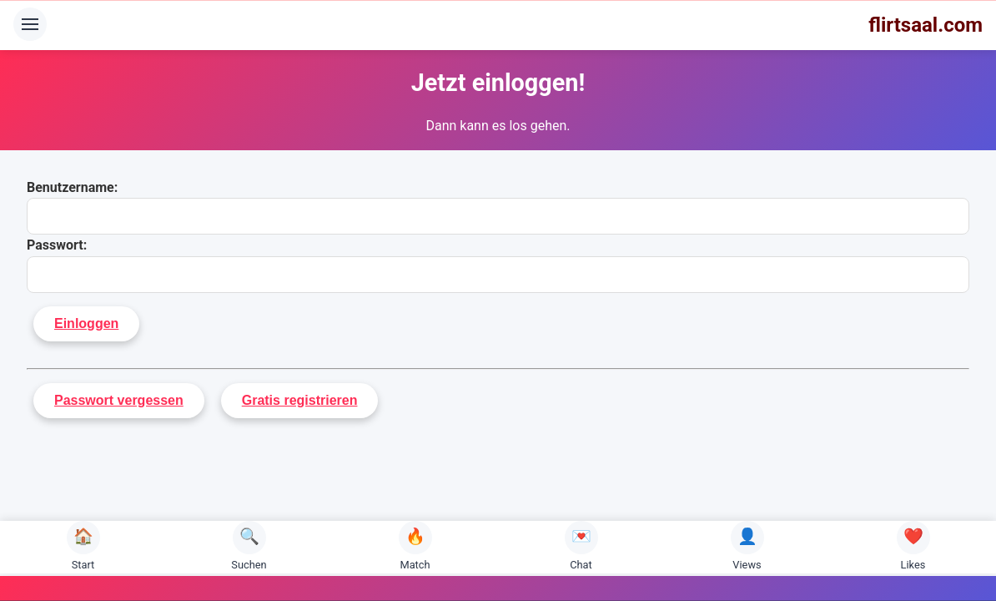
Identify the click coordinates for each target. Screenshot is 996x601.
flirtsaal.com (925, 25)
